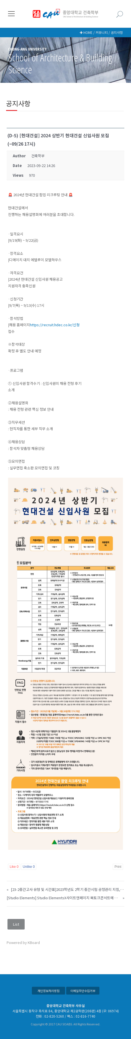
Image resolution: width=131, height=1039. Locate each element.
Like (14, 867)
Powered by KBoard (23, 942)
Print (117, 867)
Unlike (29, 867)
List (16, 924)
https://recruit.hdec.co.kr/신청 (54, 324)
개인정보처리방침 (48, 990)
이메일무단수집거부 (82, 990)
